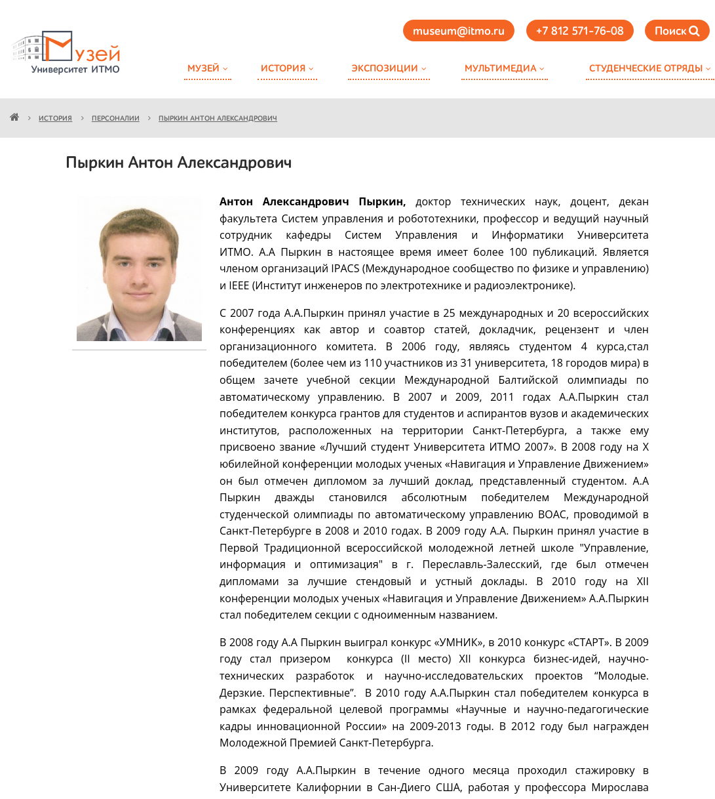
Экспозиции (384, 68)
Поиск (677, 31)
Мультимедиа (500, 68)
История (283, 68)
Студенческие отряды (646, 68)
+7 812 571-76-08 (580, 31)
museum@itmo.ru (459, 31)
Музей (203, 68)
